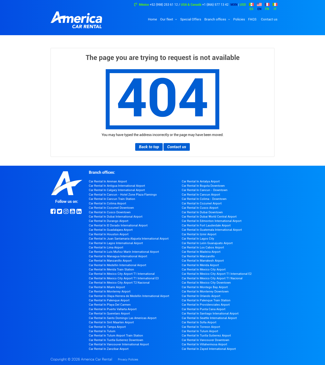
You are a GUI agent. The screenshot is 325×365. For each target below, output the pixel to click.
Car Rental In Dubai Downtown (202, 212)
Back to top (149, 146)
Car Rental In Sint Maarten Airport (111, 322)
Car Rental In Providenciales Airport (206, 304)
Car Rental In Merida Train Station (111, 269)
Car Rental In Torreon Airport (201, 327)
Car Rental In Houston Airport (109, 234)
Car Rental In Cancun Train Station (112, 199)
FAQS (252, 19)
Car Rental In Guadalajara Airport (111, 230)
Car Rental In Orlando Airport (201, 296)
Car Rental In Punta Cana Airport (203, 309)
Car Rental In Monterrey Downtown (205, 291)
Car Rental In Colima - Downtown (204, 199)
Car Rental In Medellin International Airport (117, 265)
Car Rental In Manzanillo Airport (110, 260)
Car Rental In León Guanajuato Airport (207, 243)
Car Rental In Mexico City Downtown (206, 282)
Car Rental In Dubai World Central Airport (209, 216)
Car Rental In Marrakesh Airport (203, 260)
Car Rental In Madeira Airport (201, 252)
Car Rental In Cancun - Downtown (205, 190)
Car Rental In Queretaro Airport (109, 313)
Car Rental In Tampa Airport (107, 327)
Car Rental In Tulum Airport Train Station (116, 335)
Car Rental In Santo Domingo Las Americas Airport (122, 318)
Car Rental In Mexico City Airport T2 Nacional (119, 282)
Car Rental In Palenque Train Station (206, 300)
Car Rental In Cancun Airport (201, 194)
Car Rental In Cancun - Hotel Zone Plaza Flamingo (123, 194)
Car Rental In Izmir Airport (199, 234)
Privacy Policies (128, 359)
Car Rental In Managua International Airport (118, 256)
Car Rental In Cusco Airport (200, 208)
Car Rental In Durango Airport (108, 221)
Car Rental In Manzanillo (198, 256)
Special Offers (190, 19)
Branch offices (215, 19)
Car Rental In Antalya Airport (201, 181)
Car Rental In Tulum (102, 331)
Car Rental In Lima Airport (106, 247)
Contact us (269, 19)
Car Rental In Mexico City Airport (204, 269)
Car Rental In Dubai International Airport (115, 216)
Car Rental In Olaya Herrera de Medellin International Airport (129, 296)
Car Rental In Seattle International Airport (209, 318)
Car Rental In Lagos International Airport (116, 243)
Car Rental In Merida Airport (200, 265)
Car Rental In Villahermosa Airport (204, 344)
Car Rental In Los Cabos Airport (203, 247)
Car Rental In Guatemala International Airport (212, 230)
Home (152, 19)
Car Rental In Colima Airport (107, 203)
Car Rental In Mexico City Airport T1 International (122, 274)
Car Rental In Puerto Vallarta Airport (113, 309)
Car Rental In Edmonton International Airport (211, 221)
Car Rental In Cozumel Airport (202, 203)
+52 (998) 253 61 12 (164, 4)
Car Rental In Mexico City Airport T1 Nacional (212, 278)
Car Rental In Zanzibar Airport (109, 349)
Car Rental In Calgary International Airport (117, 190)
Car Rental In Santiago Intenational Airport (210, 313)
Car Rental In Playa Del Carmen (110, 304)
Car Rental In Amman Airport (108, 181)
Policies (239, 19)
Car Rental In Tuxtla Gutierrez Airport (206, 335)
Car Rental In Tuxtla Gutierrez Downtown (116, 340)
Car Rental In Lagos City (198, 238)
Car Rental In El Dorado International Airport (118, 225)
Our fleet (167, 19)
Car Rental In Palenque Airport (109, 300)
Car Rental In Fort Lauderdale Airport (206, 225)
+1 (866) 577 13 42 (215, 4)
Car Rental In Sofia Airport (199, 322)
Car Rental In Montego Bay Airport (205, 287)
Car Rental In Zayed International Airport (209, 349)
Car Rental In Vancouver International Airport (119, 344)
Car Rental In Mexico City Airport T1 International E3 (124, 278)
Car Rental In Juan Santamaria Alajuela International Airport (129, 238)
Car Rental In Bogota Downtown (203, 186)
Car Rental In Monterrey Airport (109, 291)
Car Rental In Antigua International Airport (117, 186)
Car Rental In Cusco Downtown (110, 212)
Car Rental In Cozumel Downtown (111, 208)
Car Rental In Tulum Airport (200, 331)
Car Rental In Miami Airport (107, 287)
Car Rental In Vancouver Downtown (205, 340)
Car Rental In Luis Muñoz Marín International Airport (124, 252)
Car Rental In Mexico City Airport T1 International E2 (217, 274)
